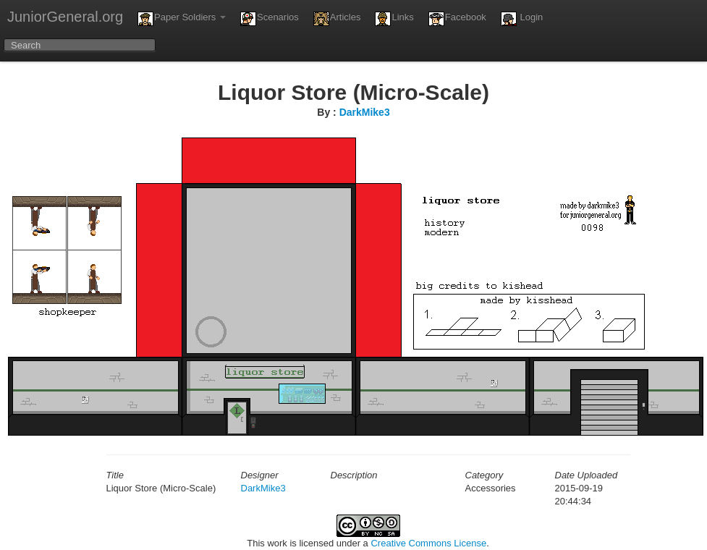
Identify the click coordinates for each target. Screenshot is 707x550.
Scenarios (269, 19)
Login (522, 19)
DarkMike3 (364, 112)
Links (394, 19)
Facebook (457, 19)
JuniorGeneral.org (65, 17)
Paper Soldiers (181, 19)
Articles (337, 19)
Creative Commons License (428, 543)
